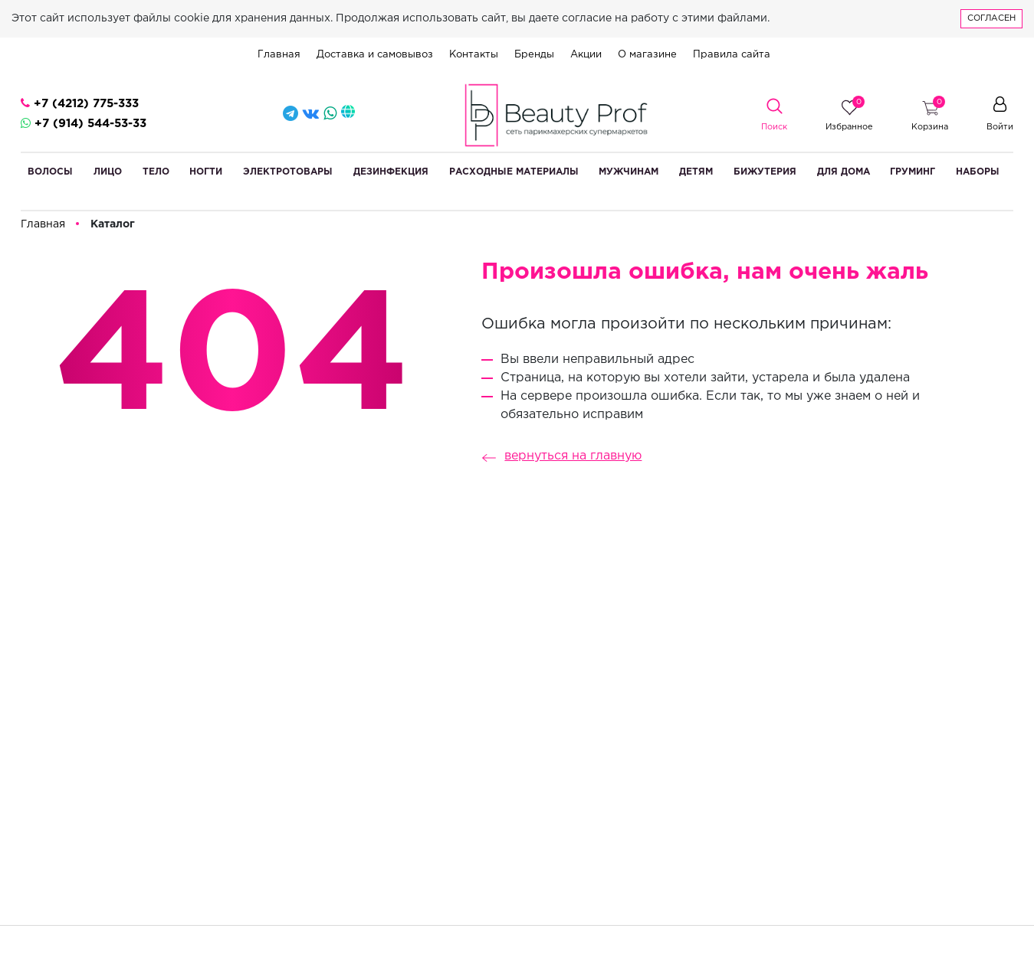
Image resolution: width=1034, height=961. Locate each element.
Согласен (991, 18)
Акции (586, 55)
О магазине (647, 55)
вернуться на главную (558, 456)
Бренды (534, 55)
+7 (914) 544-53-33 (83, 123)
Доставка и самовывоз (375, 55)
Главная (279, 55)
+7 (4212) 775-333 (80, 103)
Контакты (473, 55)
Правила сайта (731, 55)
